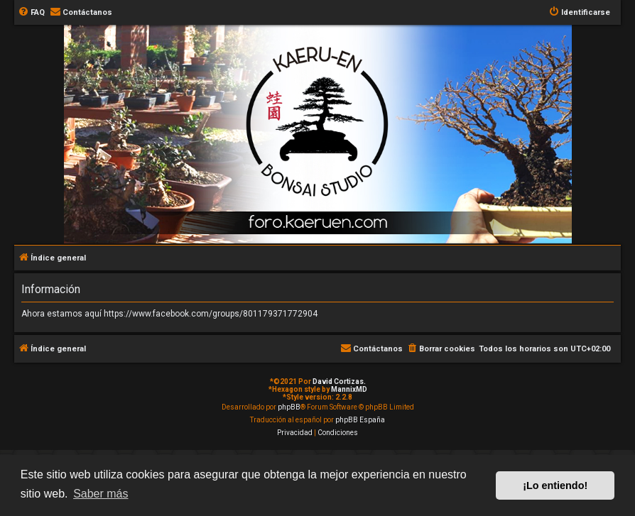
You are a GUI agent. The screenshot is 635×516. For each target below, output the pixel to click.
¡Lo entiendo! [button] (555, 485)
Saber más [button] (100, 494)
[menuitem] (31, 12)
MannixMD (349, 389)
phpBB (289, 407)
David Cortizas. (339, 381)
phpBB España (360, 420)
